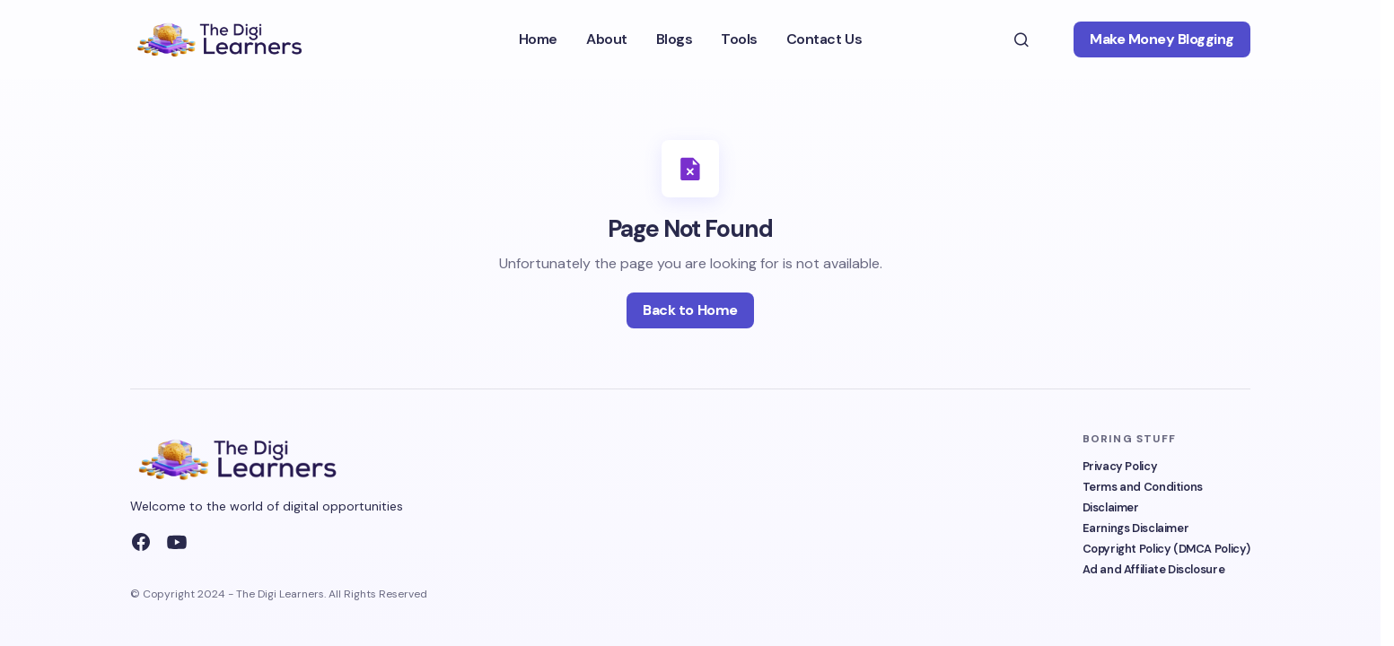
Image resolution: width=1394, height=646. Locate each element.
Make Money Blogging (1162, 39)
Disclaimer (1111, 507)
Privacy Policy (1120, 466)
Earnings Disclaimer (1136, 528)
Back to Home (690, 310)
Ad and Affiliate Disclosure (1154, 569)
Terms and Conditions (1143, 486)
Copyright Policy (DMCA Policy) (1166, 548)
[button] (1021, 39)
